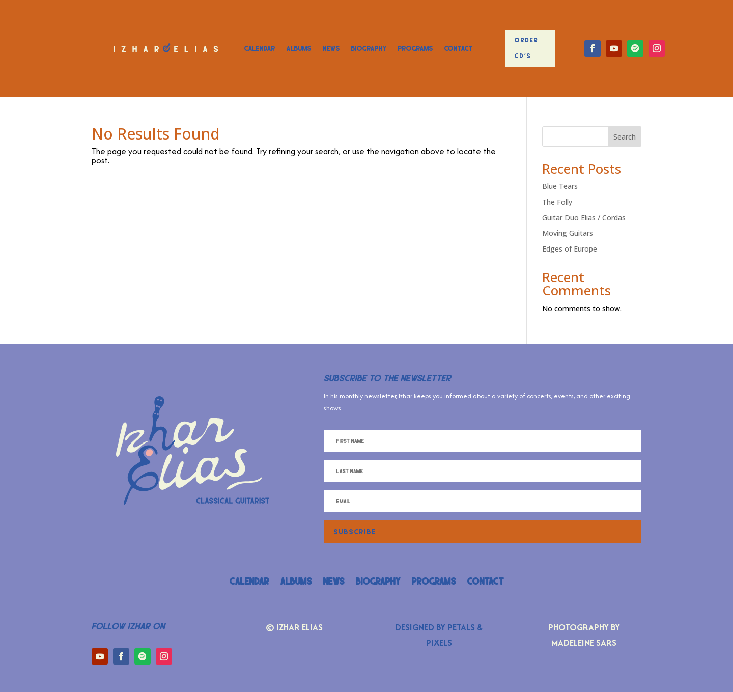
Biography (369, 48)
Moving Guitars (567, 233)
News (331, 48)
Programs (415, 48)
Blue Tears (560, 186)
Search (624, 137)
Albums (299, 48)
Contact (458, 48)
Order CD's (527, 48)
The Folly (557, 202)
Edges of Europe (569, 249)
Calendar (259, 48)
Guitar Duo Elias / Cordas (584, 218)
